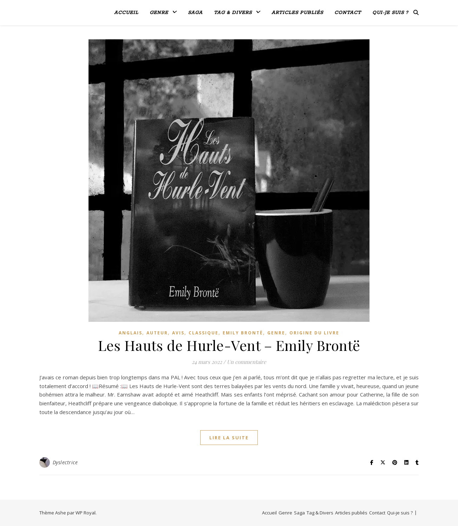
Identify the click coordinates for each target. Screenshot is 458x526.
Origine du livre (314, 333)
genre (276, 333)
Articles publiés (297, 13)
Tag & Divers (233, 13)
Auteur (157, 333)
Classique (203, 333)
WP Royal (86, 513)
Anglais (130, 333)
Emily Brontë (243, 333)
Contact (347, 13)
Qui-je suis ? (390, 13)
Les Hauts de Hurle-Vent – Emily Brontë (229, 345)
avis (178, 333)
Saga (195, 13)
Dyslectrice (65, 462)
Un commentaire (246, 361)
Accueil (126, 13)
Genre (159, 13)
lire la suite (229, 437)
